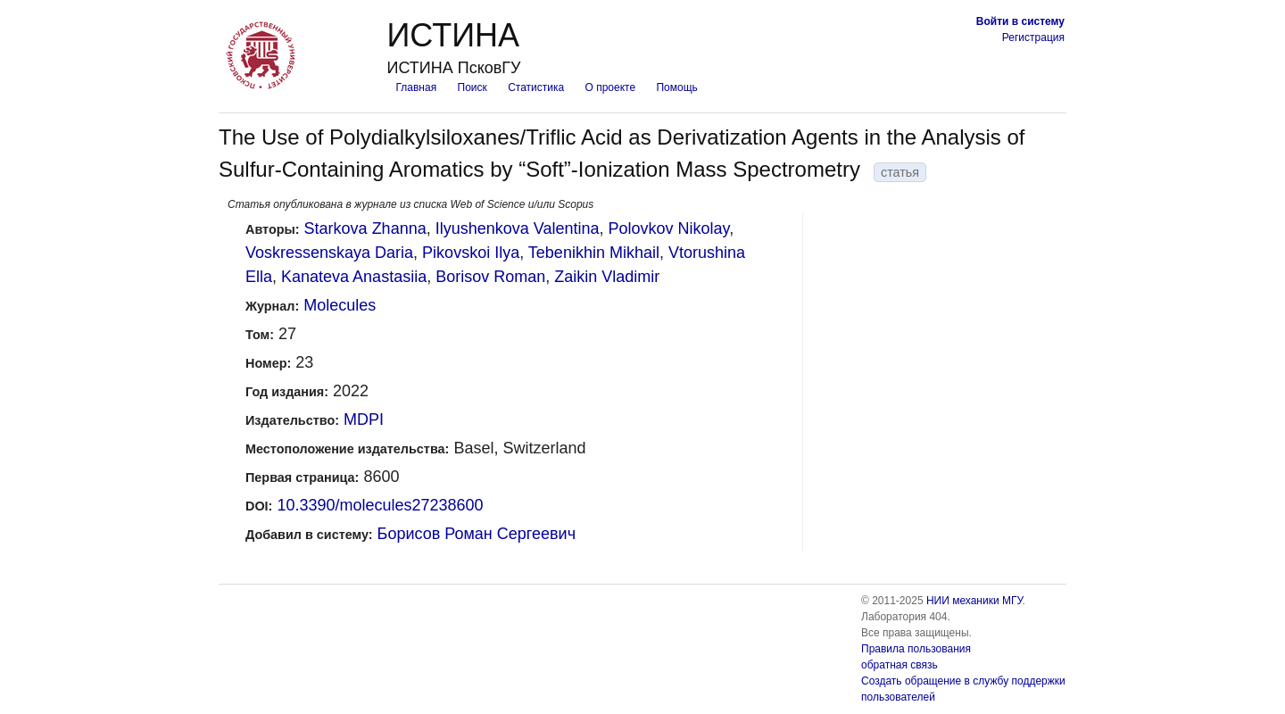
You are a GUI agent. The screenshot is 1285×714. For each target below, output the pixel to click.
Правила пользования (916, 649)
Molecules (339, 305)
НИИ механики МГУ (974, 600)
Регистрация (1033, 37)
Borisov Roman (490, 277)
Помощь (676, 87)
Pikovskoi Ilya (470, 253)
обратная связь (899, 665)
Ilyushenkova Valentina (517, 228)
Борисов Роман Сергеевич (476, 534)
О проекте (610, 87)
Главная (415, 87)
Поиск (472, 87)
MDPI (364, 419)
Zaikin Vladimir (606, 277)
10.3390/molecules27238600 (380, 505)
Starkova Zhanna (365, 228)
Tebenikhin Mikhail (593, 253)
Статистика (536, 87)
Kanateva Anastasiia (354, 277)
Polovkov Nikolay (669, 228)
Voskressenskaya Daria (329, 253)
